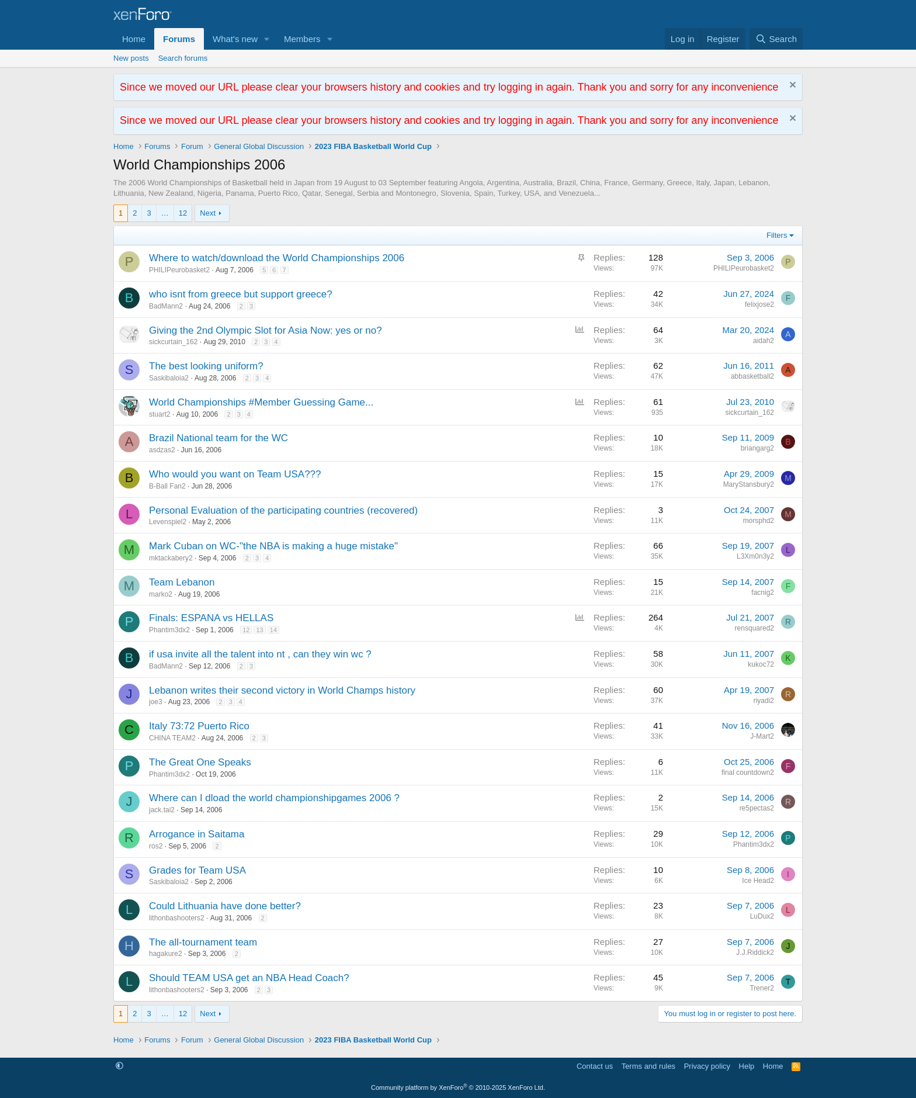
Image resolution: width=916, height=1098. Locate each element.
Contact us (595, 1066)
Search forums (183, 58)
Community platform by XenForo (458, 1087)
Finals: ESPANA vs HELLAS (211, 618)
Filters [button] (776, 235)
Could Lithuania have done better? (225, 906)
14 (273, 629)
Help (747, 1066)
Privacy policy (707, 1066)
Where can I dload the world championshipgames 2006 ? (274, 797)
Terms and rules (648, 1066)
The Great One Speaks (200, 762)
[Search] (776, 39)
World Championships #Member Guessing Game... (261, 402)
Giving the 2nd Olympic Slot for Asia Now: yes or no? (265, 330)
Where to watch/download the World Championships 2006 (276, 258)
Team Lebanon (181, 582)
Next (208, 213)
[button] (267, 39)
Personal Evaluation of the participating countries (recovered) (283, 510)
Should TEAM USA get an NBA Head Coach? (249, 977)
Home (133, 39)
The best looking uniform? (206, 366)
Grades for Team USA (197, 870)
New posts (131, 58)
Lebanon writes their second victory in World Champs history (282, 690)
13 (259, 629)
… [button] (165, 213)
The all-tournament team (203, 942)
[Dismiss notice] (791, 86)
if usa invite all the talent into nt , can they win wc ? (260, 654)
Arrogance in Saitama (196, 834)
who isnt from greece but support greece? (240, 294)
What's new (235, 39)
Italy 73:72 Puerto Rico (199, 726)
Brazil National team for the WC (218, 438)
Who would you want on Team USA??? (235, 474)
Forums (179, 39)
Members (302, 39)
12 (183, 213)
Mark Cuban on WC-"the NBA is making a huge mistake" (273, 546)
